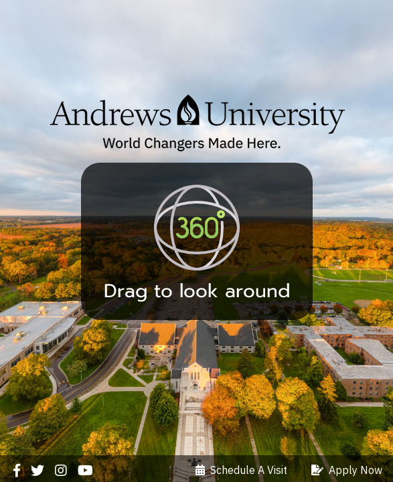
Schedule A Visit (241, 470)
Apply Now (346, 470)
